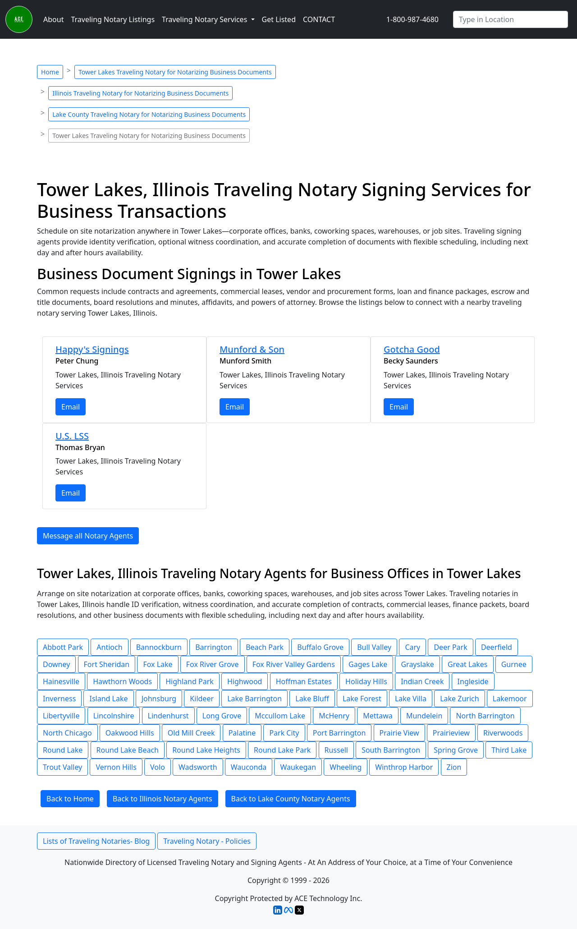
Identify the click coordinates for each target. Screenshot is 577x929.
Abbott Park (63, 647)
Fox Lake (157, 664)
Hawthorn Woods (122, 681)
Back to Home (70, 799)
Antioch (109, 647)
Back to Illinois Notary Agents (162, 799)
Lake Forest (362, 699)
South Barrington (391, 750)
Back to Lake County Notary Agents (290, 799)
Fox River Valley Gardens (293, 664)
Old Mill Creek (191, 733)
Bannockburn (159, 647)
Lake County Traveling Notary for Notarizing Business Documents (149, 114)
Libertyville (61, 716)
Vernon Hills (116, 767)
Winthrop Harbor (404, 767)
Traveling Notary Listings (113, 19)
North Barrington (485, 716)
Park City (284, 733)
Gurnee (514, 664)
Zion (454, 767)
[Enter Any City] (510, 19)
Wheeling (346, 767)
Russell (336, 750)
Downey (56, 664)
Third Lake (509, 750)
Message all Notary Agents (88, 536)
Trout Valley (62, 767)
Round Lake (62, 750)
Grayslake (417, 664)
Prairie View (399, 733)
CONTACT (319, 19)
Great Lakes (467, 664)
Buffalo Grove (320, 647)
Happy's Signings (92, 349)
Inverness (59, 699)
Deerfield (496, 647)
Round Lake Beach (127, 750)
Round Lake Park (282, 750)
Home (50, 72)
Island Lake (108, 699)
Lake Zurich (459, 699)
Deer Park (450, 647)
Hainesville (61, 681)
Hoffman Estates (304, 681)
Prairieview (451, 733)
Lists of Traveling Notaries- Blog (96, 841)
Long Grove (221, 716)
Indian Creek (422, 681)
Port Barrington (339, 733)
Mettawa (378, 716)
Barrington (213, 647)
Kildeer (202, 699)
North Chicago (67, 733)
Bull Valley (374, 647)
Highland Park (189, 681)
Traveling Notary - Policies (207, 841)
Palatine (242, 733)
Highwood (244, 681)
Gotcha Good (412, 349)
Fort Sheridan (107, 664)
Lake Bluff (312, 699)
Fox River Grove (212, 664)
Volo (157, 767)
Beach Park (265, 647)
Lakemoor (510, 699)
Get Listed (279, 19)
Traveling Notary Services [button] (205, 19)
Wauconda (249, 767)
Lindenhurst (168, 716)
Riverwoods (502, 733)
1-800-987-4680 (412, 19)
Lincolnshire (113, 716)
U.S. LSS (72, 436)
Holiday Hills (366, 681)
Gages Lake (367, 664)
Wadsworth (198, 767)
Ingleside (473, 681)
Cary (412, 647)
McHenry (334, 716)
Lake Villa (410, 699)
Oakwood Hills (129, 733)
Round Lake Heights (206, 750)
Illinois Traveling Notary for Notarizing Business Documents (140, 93)
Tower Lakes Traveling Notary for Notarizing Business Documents (175, 72)
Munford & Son (252, 349)
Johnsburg (159, 699)
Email (70, 407)
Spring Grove (456, 750)
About (53, 19)
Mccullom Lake (280, 716)
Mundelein (424, 716)
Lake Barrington (254, 699)
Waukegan (298, 767)
